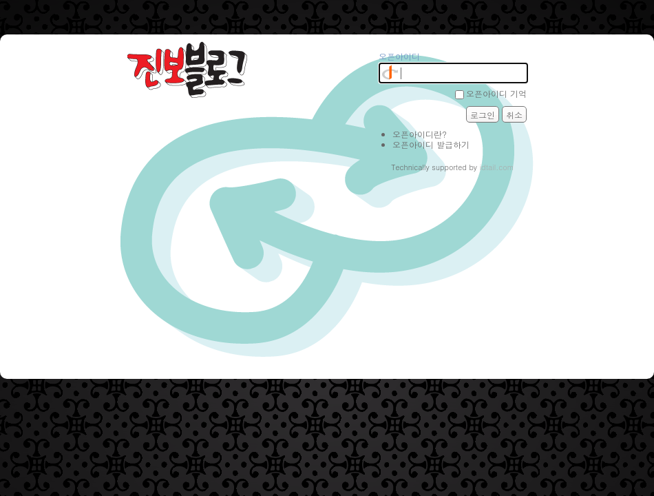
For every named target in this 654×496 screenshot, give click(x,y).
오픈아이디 (399, 56)
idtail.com (497, 167)
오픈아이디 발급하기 (431, 144)
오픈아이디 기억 (496, 93)
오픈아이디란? (419, 134)
